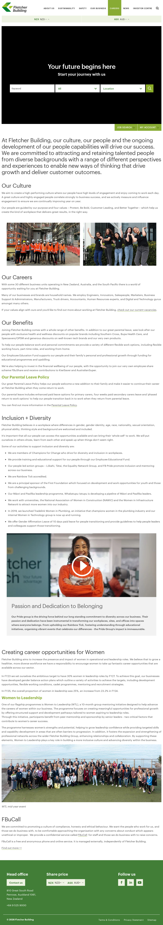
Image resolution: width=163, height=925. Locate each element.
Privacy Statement (134, 919)
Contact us (16, 882)
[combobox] (77, 88)
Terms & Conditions (109, 919)
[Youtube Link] (139, 882)
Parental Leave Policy (64, 405)
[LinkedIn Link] (130, 882)
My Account (148, 127)
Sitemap (151, 919)
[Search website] (157, 7)
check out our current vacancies (136, 309)
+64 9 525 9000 (16, 905)
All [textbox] (59, 88)
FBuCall (82, 834)
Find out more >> (12, 847)
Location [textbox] (108, 88)
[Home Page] (16, 7)
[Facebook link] (121, 882)
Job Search (124, 127)
